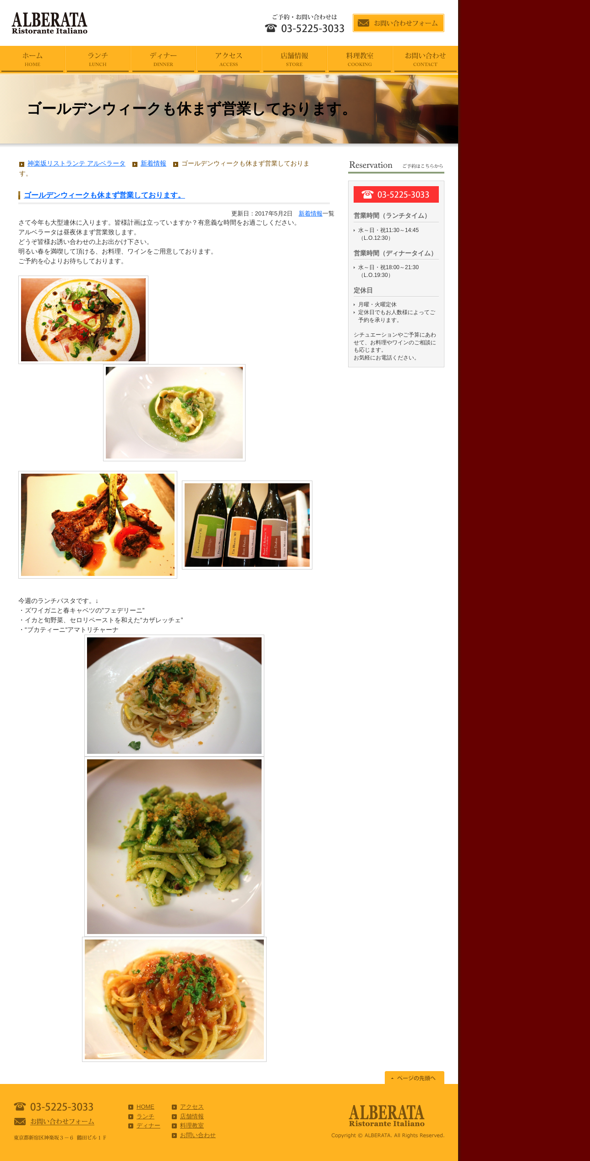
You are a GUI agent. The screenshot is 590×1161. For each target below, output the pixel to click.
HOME (145, 1106)
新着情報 (310, 213)
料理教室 (192, 1125)
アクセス (192, 1106)
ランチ (145, 1116)
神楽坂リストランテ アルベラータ (76, 163)
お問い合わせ (198, 1135)
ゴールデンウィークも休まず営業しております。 (104, 195)
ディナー (148, 1125)
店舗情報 (192, 1116)
